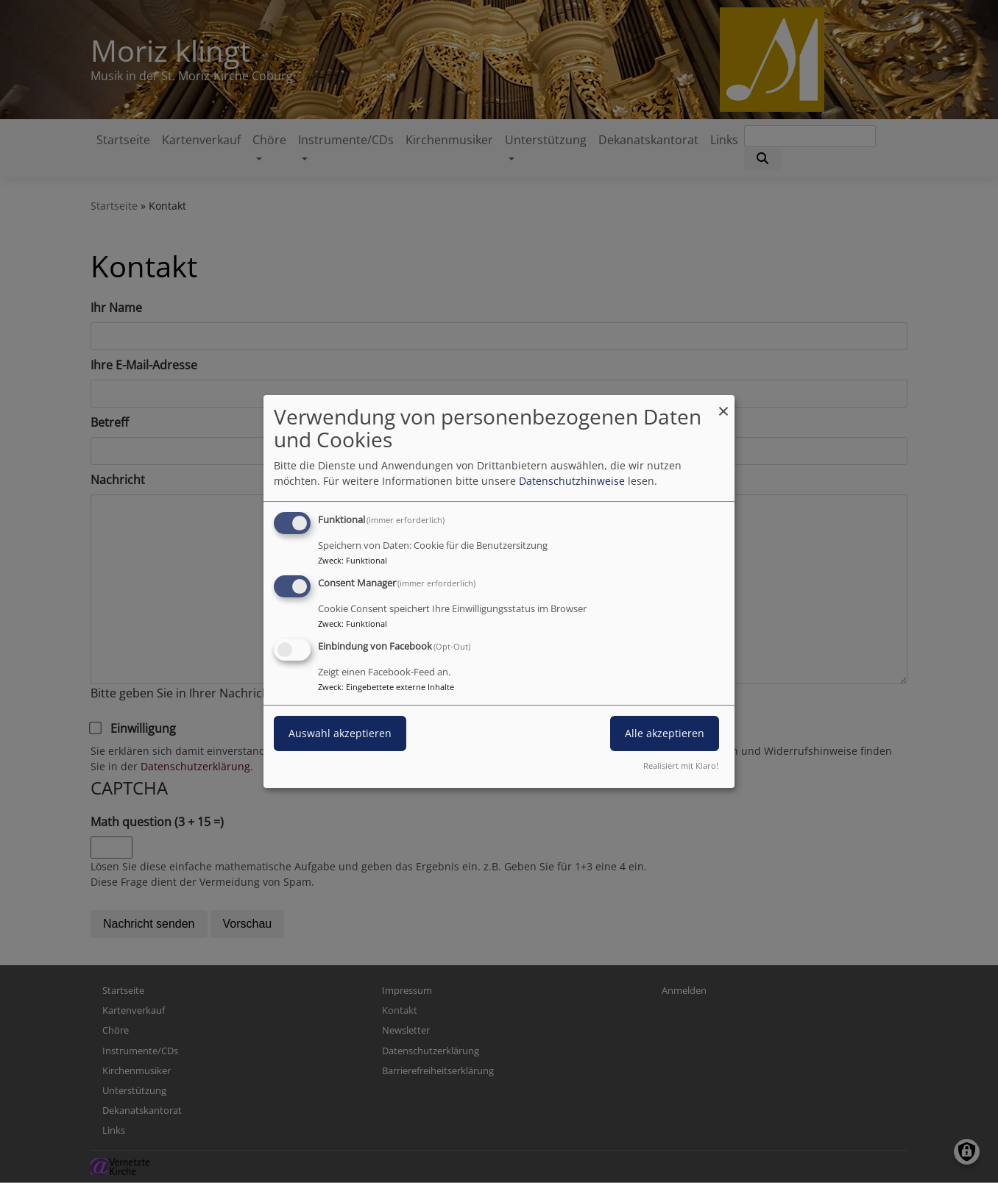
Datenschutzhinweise (572, 481)
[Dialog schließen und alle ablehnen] (723, 404)
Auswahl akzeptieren (340, 733)
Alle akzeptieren (664, 733)
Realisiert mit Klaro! (680, 765)
